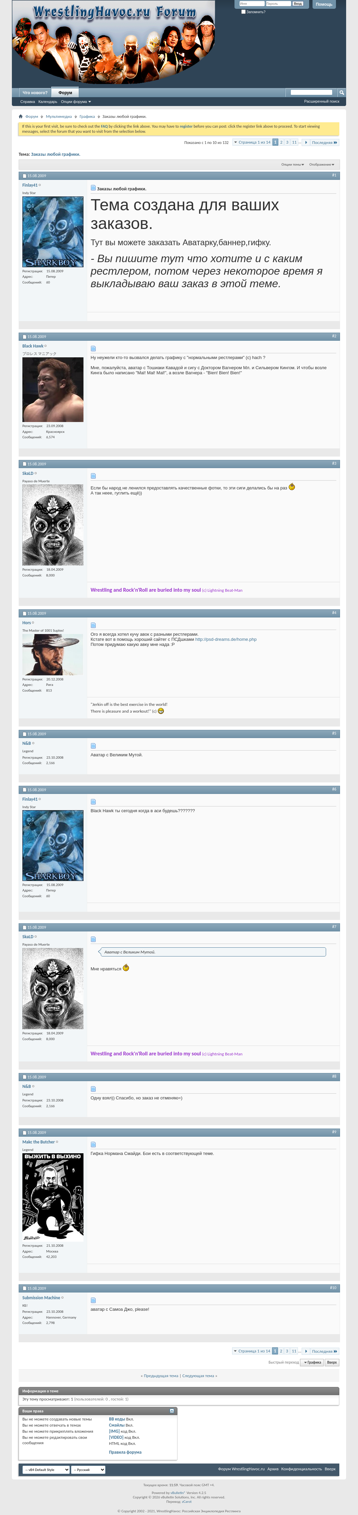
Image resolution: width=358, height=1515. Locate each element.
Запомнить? (253, 12)
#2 (334, 336)
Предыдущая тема (161, 1375)
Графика (87, 116)
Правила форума (125, 1452)
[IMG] (114, 1431)
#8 (334, 1076)
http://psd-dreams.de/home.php (226, 639)
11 (294, 142)
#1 (334, 175)
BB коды (117, 1419)
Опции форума (74, 102)
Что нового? (35, 92)
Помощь (324, 4)
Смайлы (117, 1425)
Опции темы (291, 164)
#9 (334, 1132)
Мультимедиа (59, 116)
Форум (65, 92)
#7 (334, 926)
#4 (334, 612)
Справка (27, 102)
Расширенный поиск (321, 101)
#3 (334, 463)
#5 (334, 733)
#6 (334, 789)
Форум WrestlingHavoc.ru (241, 1468)
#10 (333, 1287)
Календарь (47, 102)
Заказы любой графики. (55, 154)
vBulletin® (178, 1493)
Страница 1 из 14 (254, 142)
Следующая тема (198, 1375)
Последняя (325, 142)
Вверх (332, 1362)
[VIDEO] (116, 1437)
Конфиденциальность (301, 1468)
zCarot (187, 1501)
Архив (273, 1468)
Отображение (320, 164)
